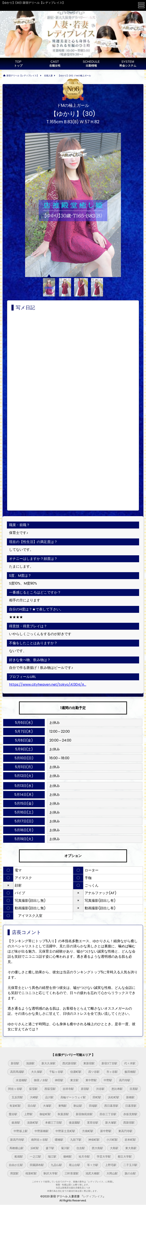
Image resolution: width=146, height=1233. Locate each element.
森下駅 (50, 1148)
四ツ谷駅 (94, 1072)
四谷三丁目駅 (108, 1114)
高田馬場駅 (17, 1072)
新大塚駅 (110, 1122)
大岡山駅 (112, 1173)
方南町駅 (87, 1131)
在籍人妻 (48, 75)
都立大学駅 (125, 1156)
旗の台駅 (130, 1173)
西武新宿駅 (69, 1063)
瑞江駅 (52, 1156)
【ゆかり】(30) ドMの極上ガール (74, 75)
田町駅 (97, 1097)
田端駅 (93, 1106)
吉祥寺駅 (68, 1089)
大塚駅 (47, 1106)
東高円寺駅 (125, 1131)
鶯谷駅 (13, 1114)
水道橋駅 (21, 1080)
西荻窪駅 (50, 1089)
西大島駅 (97, 1148)
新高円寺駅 (17, 1140)
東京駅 (74, 1080)
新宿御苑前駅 (84, 1114)
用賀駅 (14, 1173)
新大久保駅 (48, 1063)
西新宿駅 (129, 1122)
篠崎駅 (67, 1156)
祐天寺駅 (84, 1156)
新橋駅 (130, 1097)
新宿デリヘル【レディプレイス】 (22, 75)
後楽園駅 (74, 1122)
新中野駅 (105, 1131)
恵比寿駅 (117, 1089)
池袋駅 (30, 1063)
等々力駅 (92, 1165)
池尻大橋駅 (93, 1173)
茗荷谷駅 (92, 1122)
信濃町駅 (75, 1072)
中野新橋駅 (42, 1131)
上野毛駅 (110, 1165)
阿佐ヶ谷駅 (15, 1089)
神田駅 (59, 1080)
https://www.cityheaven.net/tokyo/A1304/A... (47, 684)
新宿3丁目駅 (109, 1063)
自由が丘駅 (16, 1165)
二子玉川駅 (130, 1165)
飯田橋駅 (130, 1072)
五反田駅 (17, 1097)
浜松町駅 (113, 1097)
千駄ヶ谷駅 (56, 1072)
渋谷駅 (100, 1089)
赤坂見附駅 (130, 1114)
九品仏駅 (56, 1165)
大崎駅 (34, 1097)
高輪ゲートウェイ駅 (73, 1097)
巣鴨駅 (62, 1106)
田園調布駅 (37, 1165)
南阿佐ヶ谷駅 (39, 1140)
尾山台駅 (74, 1165)
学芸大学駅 (104, 1156)
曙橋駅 (59, 1140)
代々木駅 (129, 1063)
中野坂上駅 (21, 1131)
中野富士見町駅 (65, 1131)
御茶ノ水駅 (41, 1080)
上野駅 (28, 1114)
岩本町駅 (130, 1140)
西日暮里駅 (111, 1106)
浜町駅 (34, 1148)
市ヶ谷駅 (112, 1072)
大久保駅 (36, 1072)
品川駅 (49, 1097)
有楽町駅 (15, 1106)
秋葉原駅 (63, 1114)
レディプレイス (93, 1196)
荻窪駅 (33, 1089)
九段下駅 (75, 1140)
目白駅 (32, 1106)
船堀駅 (18, 1156)
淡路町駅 (32, 1122)
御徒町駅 (45, 1114)
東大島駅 (130, 1148)
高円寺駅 (124, 1080)
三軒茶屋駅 (72, 1173)
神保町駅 (94, 1140)
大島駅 (114, 1148)
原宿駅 (85, 1089)
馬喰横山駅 (17, 1148)
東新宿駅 (89, 1063)
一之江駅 (35, 1156)
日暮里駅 (130, 1106)
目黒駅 (134, 1089)
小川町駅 (112, 1140)
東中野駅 (91, 1080)
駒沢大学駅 (51, 1173)
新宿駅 (15, 1063)
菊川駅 (65, 1148)
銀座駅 (16, 1122)
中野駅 (108, 1080)
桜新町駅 (31, 1173)
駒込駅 (78, 1106)
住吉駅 (80, 1148)
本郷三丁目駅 (53, 1122)
